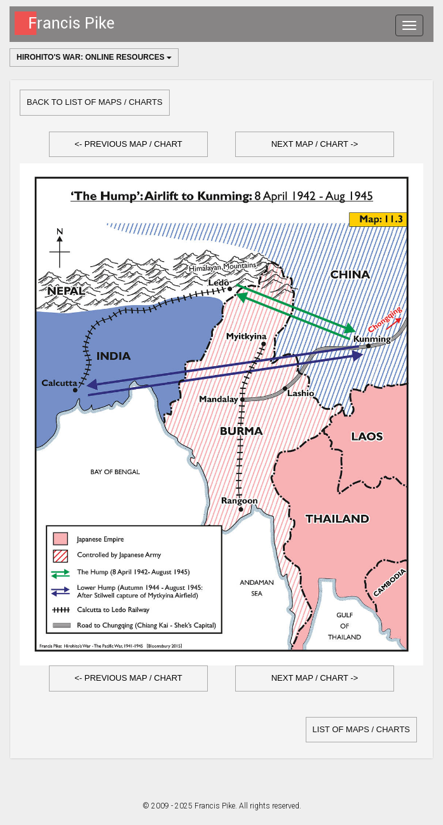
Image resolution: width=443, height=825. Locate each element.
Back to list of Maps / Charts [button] (95, 102)
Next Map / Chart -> (314, 144)
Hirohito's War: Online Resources (94, 57)
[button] (128, 145)
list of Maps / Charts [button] (361, 729)
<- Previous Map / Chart (128, 144)
